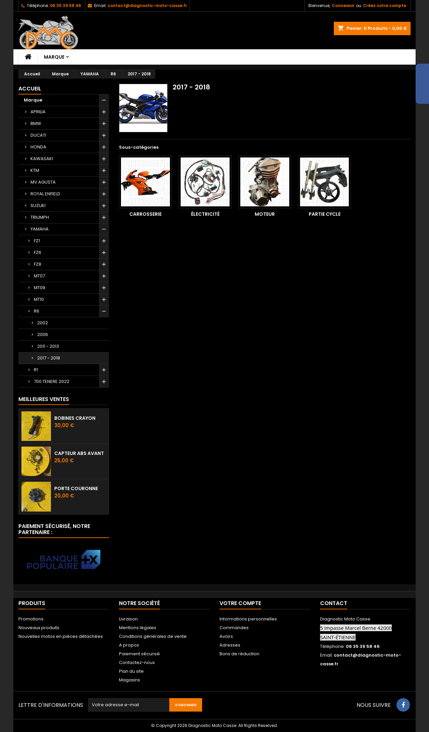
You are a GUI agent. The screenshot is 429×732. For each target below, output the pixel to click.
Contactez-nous (137, 662)
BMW (35, 123)
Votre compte (240, 603)
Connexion (343, 5)
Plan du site (131, 671)
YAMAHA (39, 229)
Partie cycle (325, 214)
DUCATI (38, 135)
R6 (36, 311)
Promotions (31, 619)
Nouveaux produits (38, 627)
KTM (34, 170)
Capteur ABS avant (79, 453)
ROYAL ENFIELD (45, 194)
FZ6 (37, 252)
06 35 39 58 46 (65, 5)
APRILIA (38, 112)
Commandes (234, 627)
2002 (42, 323)
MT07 (39, 276)
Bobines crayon (75, 418)
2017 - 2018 (48, 358)
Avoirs (226, 636)
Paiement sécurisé (139, 654)
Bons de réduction (239, 654)
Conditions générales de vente (153, 636)
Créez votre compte (384, 5)
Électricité (205, 214)
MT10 (39, 299)
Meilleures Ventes (43, 399)
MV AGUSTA (43, 182)
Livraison (128, 619)
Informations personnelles (248, 619)
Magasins (129, 680)
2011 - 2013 (48, 346)
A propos (129, 645)
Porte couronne (76, 488)
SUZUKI (38, 205)
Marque (54, 57)
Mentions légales (137, 627)
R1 (36, 370)
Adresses (230, 645)
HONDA (38, 147)
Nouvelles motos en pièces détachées (60, 636)
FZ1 (37, 241)
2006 (42, 334)
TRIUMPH (39, 217)
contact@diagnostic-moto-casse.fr (147, 5)
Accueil (29, 88)
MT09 (39, 287)
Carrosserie (145, 214)
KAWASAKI (41, 158)
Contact (333, 603)
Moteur (265, 214)
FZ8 (37, 264)
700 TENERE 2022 (51, 381)
